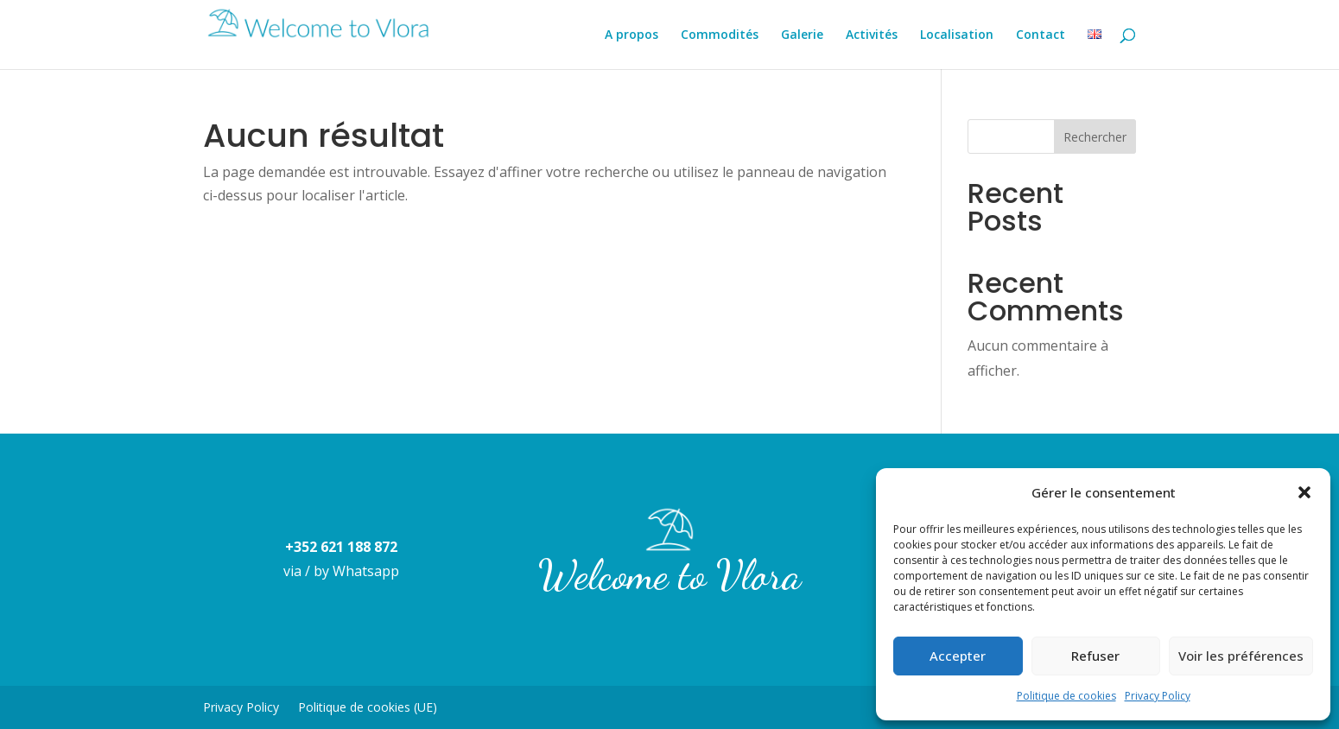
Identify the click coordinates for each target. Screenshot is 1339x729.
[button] (1304, 492)
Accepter (958, 655)
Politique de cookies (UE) (367, 708)
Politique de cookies (1066, 695)
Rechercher (1094, 137)
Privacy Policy (1157, 695)
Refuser (1095, 655)
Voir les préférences (1241, 655)
